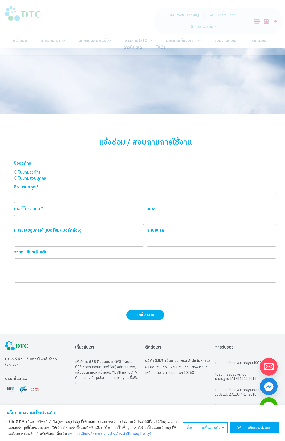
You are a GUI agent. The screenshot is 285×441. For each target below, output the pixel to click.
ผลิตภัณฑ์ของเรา (183, 41)
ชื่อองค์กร (22, 164)
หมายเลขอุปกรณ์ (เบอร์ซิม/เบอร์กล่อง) (47, 231)
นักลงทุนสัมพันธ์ (95, 41)
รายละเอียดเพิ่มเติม (31, 253)
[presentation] (52, 296)
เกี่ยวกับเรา (53, 41)
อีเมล (151, 209)
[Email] (269, 367)
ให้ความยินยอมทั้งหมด (254, 428)
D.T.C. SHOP (203, 27)
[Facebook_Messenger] (269, 386)
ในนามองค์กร (29, 172)
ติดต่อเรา (260, 40)
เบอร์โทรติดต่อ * (29, 209)
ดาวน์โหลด (132, 47)
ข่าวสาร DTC (138, 41)
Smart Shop (222, 15)
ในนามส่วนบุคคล (32, 178)
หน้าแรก (20, 40)
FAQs (161, 47)
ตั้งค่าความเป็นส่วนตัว (203, 428)
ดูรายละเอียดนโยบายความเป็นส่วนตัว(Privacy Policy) (109, 434)
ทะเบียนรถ (155, 231)
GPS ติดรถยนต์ (101, 362)
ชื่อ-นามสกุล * (26, 188)
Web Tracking (184, 15)
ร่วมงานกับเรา (226, 40)
